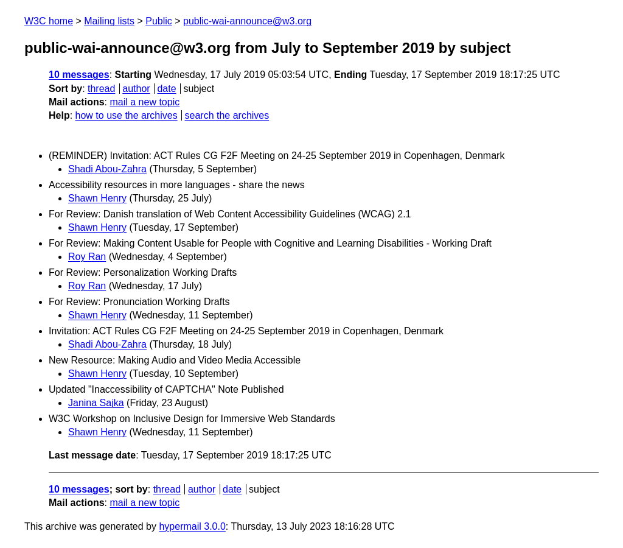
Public (158, 21)
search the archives (227, 115)
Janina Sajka (96, 403)
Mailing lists (109, 21)
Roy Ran (87, 256)
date (166, 88)
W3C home (48, 21)
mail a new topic (144, 102)
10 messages (79, 74)
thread (101, 88)
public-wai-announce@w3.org (247, 21)
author (136, 88)
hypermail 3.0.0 (192, 526)
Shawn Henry (97, 198)
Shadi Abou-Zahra (107, 169)
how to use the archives (126, 115)
